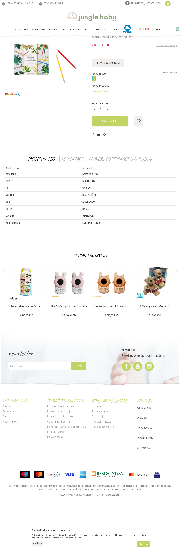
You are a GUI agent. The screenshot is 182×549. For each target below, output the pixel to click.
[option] (26, 334)
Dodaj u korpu (108, 157)
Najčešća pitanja (55, 473)
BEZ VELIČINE (100, 128)
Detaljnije (37, 543)
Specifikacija (41, 196)
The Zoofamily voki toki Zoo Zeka (68, 343)
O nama (6, 443)
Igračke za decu (43, 41)
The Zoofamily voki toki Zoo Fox (111, 343)
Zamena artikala (100, 448)
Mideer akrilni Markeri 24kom (26, 343)
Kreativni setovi (60, 41)
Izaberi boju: (99, 110)
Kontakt (6, 453)
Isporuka (96, 443)
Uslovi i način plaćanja (58, 458)
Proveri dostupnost (107, 99)
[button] (179, 30)
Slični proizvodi (90, 292)
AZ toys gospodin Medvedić (153, 343)
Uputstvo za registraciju (58, 448)
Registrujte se (154, 3)
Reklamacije (98, 453)
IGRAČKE (30, 41)
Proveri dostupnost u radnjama (120, 196)
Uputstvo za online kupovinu (61, 453)
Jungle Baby (7, 41)
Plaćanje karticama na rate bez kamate (66, 463)
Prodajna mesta (10, 458)
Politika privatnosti (56, 468)
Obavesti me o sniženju (166, 82)
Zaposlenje (7, 448)
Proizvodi (19, 41)
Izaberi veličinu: (101, 122)
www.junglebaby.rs (75, 531)
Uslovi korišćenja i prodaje (60, 443)
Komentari (71, 196)
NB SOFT (96, 531)
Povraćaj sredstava (101, 458)
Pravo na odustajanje (102, 463)
